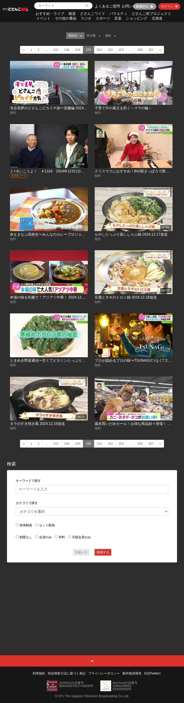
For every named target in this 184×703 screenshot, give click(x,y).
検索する (103, 552)
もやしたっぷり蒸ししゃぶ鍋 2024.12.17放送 (131, 234)
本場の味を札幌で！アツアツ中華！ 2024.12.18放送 (52, 297)
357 (151, 49)
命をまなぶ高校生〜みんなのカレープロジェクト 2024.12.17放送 (62, 234)
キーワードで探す (28, 480)
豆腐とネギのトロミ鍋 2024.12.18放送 (126, 297)
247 (55, 49)
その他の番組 (65, 18)
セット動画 (47, 525)
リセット (81, 552)
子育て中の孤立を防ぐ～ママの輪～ (123, 108)
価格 (110, 35)
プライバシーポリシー (104, 673)
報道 (72, 14)
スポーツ (103, 18)
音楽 (118, 18)
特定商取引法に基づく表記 (67, 673)
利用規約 (39, 673)
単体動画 (26, 525)
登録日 (75, 35)
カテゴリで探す (27, 503)
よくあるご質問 (107, 6)
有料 (62, 537)
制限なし (26, 537)
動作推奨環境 (131, 673)
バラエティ (118, 14)
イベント (43, 18)
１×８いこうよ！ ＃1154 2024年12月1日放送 (49, 171)
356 (140, 49)
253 (121, 49)
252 (110, 49)
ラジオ (86, 18)
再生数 (93, 35)
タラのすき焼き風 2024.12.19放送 (37, 424)
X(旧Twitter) (152, 673)
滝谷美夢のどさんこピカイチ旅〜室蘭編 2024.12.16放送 (55, 108)
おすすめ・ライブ (49, 14)
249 (77, 49)
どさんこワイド (92, 14)
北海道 (157, 18)
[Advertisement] (92, 598)
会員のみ (45, 537)
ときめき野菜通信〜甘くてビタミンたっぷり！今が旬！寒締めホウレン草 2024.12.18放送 (82, 360)
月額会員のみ (81, 537)
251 (99, 49)
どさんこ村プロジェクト (151, 14)
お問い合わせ (132, 6)
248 (66, 49)
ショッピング (136, 18)
